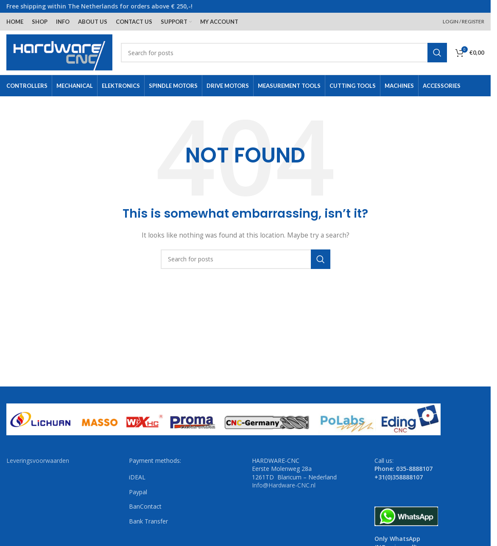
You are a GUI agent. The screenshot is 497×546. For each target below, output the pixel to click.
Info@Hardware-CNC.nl (284, 485)
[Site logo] (59, 52)
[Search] (284, 52)
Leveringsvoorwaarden (37, 460)
